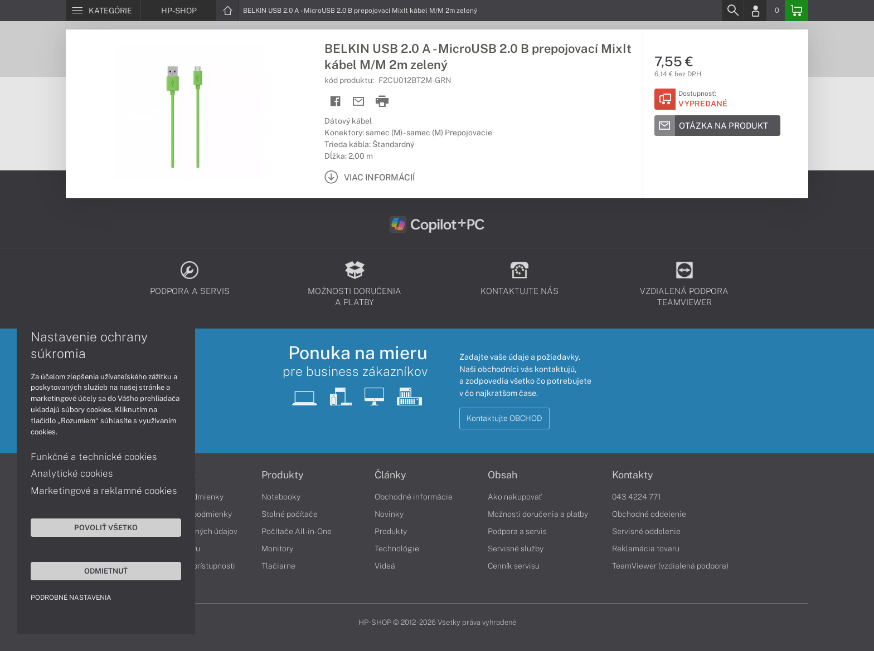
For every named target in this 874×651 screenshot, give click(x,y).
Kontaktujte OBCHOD (504, 418)
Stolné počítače (289, 514)
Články (390, 475)
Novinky (389, 514)
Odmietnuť (106, 570)
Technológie (397, 548)
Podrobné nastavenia (71, 597)
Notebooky (280, 496)
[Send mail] (359, 101)
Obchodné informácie (414, 496)
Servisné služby (515, 548)
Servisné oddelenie (646, 531)
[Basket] (796, 10)
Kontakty (632, 475)
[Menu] (103, 10)
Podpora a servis (517, 531)
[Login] (755, 10)
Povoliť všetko (106, 527)
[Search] (732, 10)
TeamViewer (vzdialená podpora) (670, 565)
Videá (385, 565)
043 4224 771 (636, 496)
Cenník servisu (514, 565)
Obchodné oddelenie (649, 514)
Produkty (282, 475)
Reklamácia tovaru (645, 548)
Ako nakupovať (515, 496)
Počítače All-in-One (296, 531)
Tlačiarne (278, 565)
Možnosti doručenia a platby (538, 514)
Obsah (502, 475)
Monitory (277, 548)
